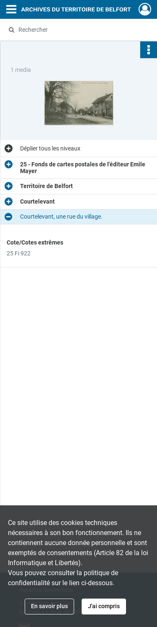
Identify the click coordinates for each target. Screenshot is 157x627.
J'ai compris (104, 606)
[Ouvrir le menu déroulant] (11, 10)
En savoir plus (49, 606)
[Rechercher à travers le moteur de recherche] (77, 30)
